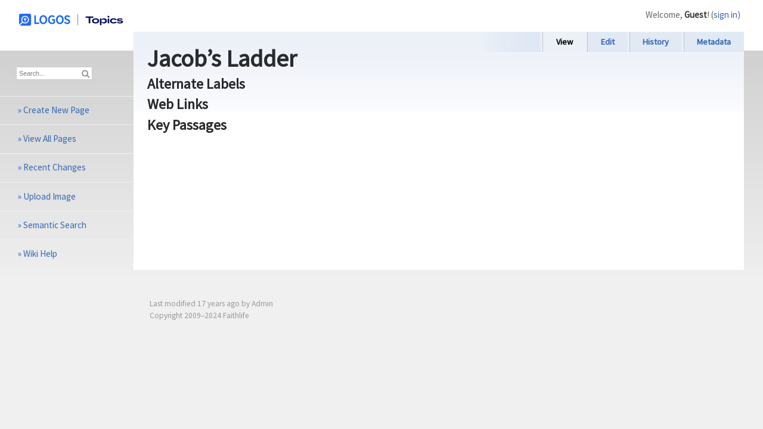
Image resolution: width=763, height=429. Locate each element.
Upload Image (49, 196)
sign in (725, 14)
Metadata (714, 41)
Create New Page (56, 110)
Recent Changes (54, 167)
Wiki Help (40, 253)
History (656, 41)
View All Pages (49, 138)
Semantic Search (54, 225)
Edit (608, 41)
